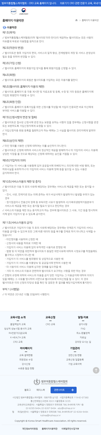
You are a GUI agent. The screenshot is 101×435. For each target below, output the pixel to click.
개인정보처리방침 (30, 429)
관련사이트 (59, 390)
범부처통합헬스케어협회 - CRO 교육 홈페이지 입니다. (29, 3)
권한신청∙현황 (75, 355)
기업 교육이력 (75, 364)
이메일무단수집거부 (70, 429)
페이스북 (40, 390)
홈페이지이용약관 (49, 429)
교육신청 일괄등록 (75, 359)
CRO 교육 (18, 342)
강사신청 (26, 364)
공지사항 (83, 324)
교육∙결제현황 (26, 355)
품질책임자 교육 (18, 324)
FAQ (83, 328)
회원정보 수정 (26, 359)
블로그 (27, 390)
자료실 (83, 337)
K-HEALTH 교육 (18, 337)
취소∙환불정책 (83, 333)
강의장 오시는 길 (83, 342)
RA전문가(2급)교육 (18, 333)
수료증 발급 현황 (26, 368)
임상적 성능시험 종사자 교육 (18, 328)
